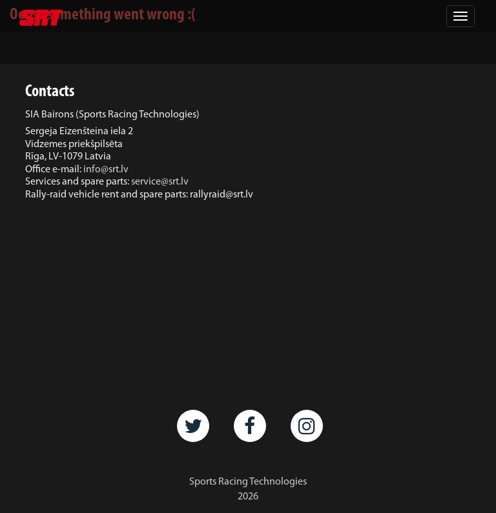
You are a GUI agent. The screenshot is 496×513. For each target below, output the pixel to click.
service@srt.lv (160, 182)
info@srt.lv (106, 170)
